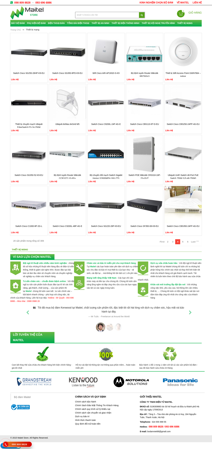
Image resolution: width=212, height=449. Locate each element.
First (162, 241)
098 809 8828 (22, 2)
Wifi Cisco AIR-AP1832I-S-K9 (106, 73)
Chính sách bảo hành (85, 402)
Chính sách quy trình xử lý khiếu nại (92, 409)
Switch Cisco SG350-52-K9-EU (29, 175)
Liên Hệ (197, 2)
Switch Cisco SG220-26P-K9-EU (106, 226)
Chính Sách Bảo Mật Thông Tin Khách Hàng (97, 405)
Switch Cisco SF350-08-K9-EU (144, 226)
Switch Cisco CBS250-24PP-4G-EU (183, 124)
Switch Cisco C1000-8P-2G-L (28, 226)
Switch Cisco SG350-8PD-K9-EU (67, 73)
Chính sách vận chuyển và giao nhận (93, 413)
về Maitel (183, 2)
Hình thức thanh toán (85, 420)
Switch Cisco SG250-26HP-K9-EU (28, 73)
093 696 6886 (43, 2)
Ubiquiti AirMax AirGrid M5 (67, 124)
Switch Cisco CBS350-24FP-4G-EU (183, 226)
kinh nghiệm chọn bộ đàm (156, 2)
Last (193, 241)
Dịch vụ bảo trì (82, 416)
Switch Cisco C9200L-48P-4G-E (67, 226)
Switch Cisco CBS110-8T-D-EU (144, 124)
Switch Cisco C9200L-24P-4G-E (106, 124)
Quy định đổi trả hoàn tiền (87, 424)
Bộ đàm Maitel (22, 397)
